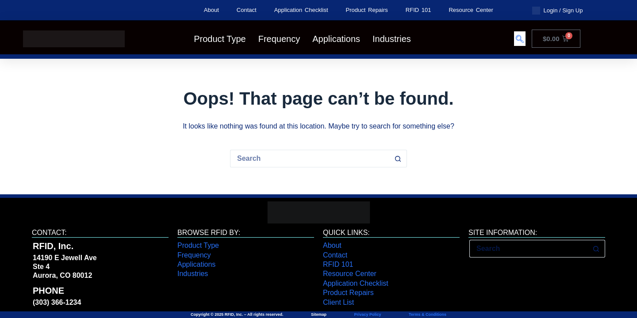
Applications (336, 39)
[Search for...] (309, 158)
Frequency (279, 39)
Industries (391, 39)
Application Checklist (301, 10)
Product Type (220, 39)
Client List (338, 302)
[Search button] (398, 158)
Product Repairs (367, 10)
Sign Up (572, 10)
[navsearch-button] (520, 38)
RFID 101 (418, 10)
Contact (247, 10)
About (211, 10)
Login (551, 10)
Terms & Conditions (427, 314)
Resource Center (471, 10)
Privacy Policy (367, 314)
